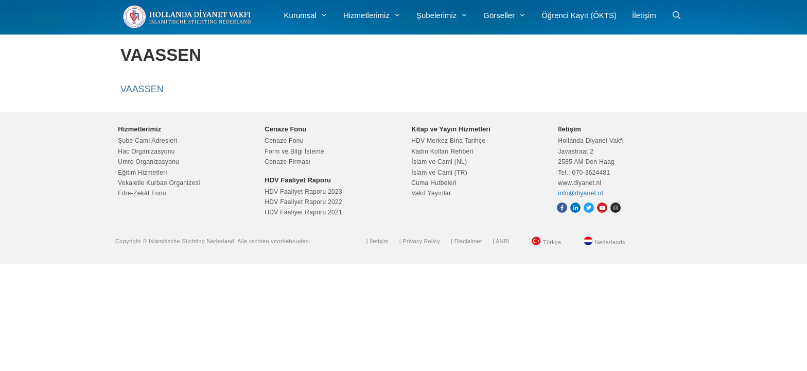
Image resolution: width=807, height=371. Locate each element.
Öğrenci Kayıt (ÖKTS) (579, 15)
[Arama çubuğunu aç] (676, 15)
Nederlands (610, 242)
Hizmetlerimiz (376, 15)
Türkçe (552, 242)
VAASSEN (142, 89)
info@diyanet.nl (580, 193)
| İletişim (377, 241)
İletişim (644, 15)
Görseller (508, 15)
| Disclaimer (466, 241)
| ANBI (501, 241)
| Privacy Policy (419, 241)
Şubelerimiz (446, 15)
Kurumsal (310, 15)
